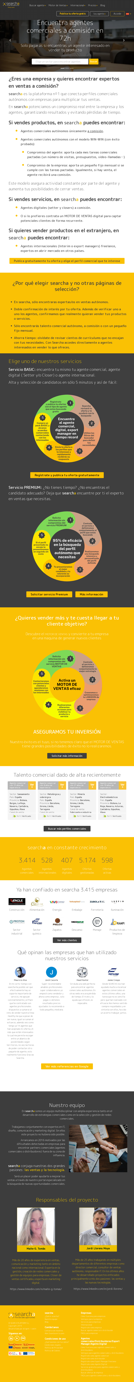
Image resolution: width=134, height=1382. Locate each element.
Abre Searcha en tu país (54, 1333)
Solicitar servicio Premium (49, 594)
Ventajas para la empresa (91, 1319)
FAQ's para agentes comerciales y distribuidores (101, 1375)
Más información (91, 594)
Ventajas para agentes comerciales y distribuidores (102, 1353)
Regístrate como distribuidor (93, 1358)
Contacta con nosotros (54, 1330)
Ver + (32, 785)
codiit (34, 1328)
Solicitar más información (67, 756)
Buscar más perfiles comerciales (67, 828)
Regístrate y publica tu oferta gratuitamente (67, 475)
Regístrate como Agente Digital (94, 1364)
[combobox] (60, 61)
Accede (117, 13)
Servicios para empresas (91, 1322)
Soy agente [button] (98, 13)
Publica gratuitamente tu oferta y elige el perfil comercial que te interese (67, 261)
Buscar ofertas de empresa (92, 1372)
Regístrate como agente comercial (95, 1356)
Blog (102, 5)
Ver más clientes (67, 940)
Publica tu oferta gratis (72, 13)
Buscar (93, 61)
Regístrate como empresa (91, 1327)
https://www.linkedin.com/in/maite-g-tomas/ (36, 1289)
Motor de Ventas (57, 5)
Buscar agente (36, 5)
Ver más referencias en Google (67, 1066)
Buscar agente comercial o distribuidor (97, 1330)
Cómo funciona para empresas (93, 1316)
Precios (92, 5)
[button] (37, 5)
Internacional (77, 5)
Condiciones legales (53, 1345)
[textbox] (60, 61)
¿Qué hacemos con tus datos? (57, 1342)
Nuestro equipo (51, 1319)
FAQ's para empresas (89, 1333)
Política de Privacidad (54, 1348)
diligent (26, 1328)
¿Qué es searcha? (52, 1316)
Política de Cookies (52, 1350)
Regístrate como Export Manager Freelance (98, 1361)
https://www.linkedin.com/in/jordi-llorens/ (98, 1288)
